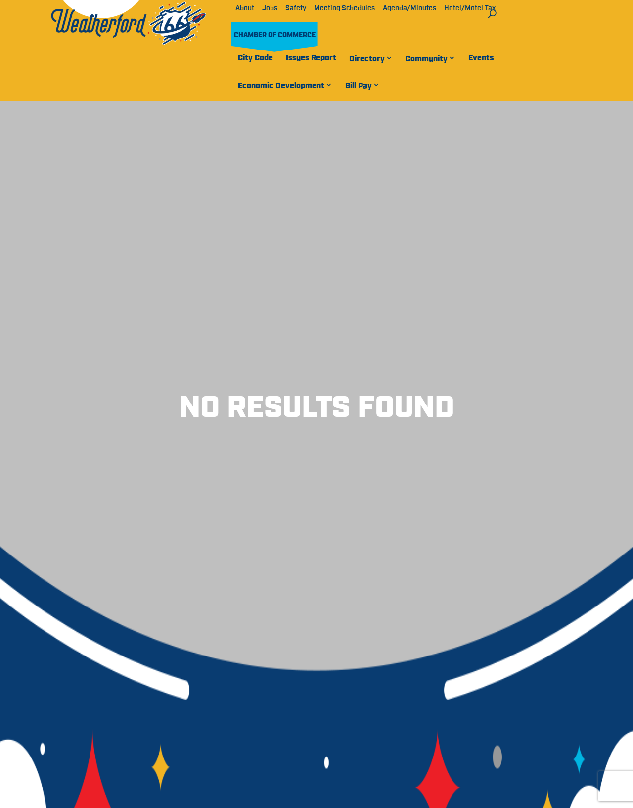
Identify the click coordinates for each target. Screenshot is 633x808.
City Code (255, 58)
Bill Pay (358, 86)
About (244, 8)
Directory (367, 59)
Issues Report (311, 58)
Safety (295, 8)
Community (427, 59)
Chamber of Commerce (275, 35)
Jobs (269, 8)
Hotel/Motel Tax (470, 8)
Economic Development (281, 86)
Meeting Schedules (344, 8)
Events (481, 58)
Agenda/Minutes (409, 8)
